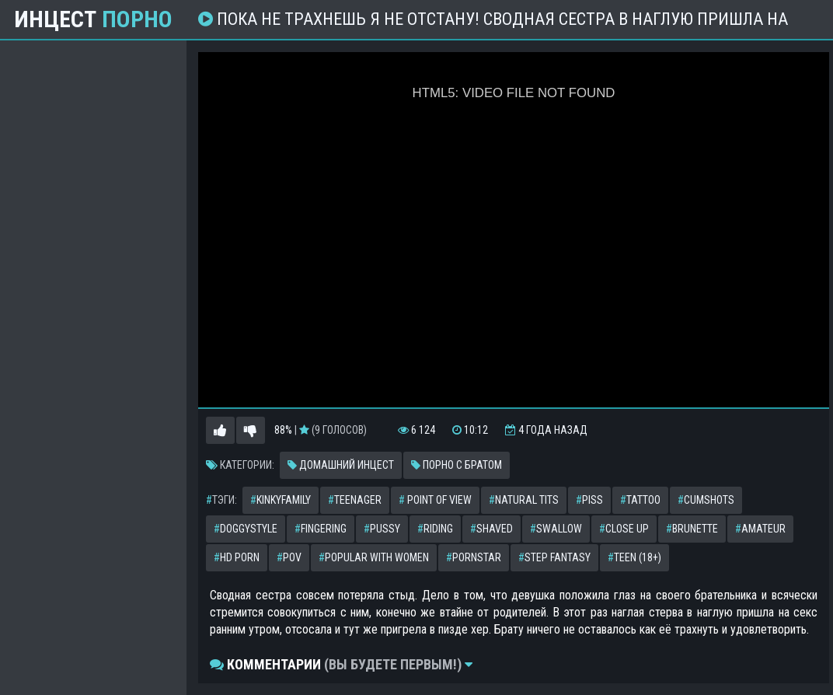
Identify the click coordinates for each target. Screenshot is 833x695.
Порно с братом (456, 465)
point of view (435, 500)
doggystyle (245, 528)
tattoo (640, 500)
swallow (556, 528)
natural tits (524, 500)
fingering (321, 528)
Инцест (93, 19)
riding (435, 528)
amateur (760, 528)
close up (624, 528)
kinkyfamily (280, 500)
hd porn (237, 557)
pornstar (473, 557)
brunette (692, 528)
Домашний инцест (341, 465)
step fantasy (554, 557)
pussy (382, 528)
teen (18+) (634, 557)
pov (289, 557)
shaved (491, 528)
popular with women (374, 557)
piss (589, 500)
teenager (355, 500)
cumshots (706, 500)
